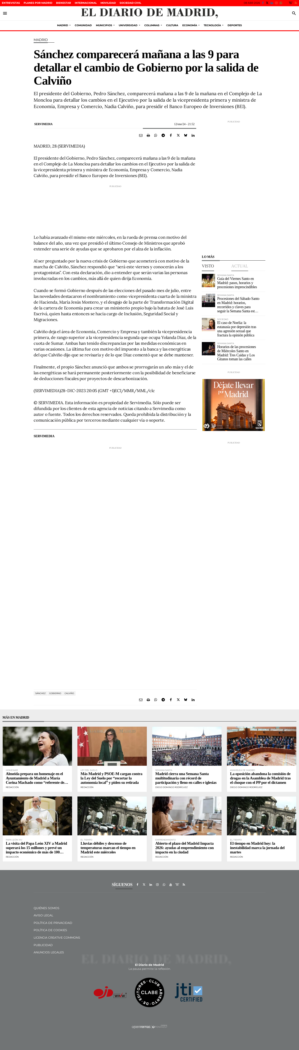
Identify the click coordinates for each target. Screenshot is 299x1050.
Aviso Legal (43, 915)
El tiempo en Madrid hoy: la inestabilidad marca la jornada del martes (257, 847)
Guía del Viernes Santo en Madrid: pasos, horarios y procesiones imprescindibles (237, 283)
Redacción (12, 787)
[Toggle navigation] (5, 13)
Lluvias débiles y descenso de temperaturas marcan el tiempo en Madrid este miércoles (108, 847)
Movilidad (108, 2)
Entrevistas (11, 2)
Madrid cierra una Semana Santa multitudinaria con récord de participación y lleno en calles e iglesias (186, 778)
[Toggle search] (294, 13)
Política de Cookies (50, 930)
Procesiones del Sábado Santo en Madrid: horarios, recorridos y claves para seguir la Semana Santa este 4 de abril (238, 307)
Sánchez (40, 693)
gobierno (55, 693)
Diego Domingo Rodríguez (171, 787)
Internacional (86, 2)
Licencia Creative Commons (57, 937)
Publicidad (43, 945)
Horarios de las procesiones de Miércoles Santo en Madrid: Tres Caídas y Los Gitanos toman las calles (236, 353)
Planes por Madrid (38, 2)
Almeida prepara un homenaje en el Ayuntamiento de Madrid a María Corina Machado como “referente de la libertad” (37, 780)
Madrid (41, 40)
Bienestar (63, 2)
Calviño (69, 693)
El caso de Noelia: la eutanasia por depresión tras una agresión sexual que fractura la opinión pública (236, 329)
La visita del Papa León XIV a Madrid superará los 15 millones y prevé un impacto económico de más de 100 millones (36, 850)
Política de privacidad (53, 923)
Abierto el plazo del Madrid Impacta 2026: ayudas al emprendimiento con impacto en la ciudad (184, 847)
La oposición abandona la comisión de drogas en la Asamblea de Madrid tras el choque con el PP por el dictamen (260, 778)
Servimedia (43, 124)
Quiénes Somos (46, 908)
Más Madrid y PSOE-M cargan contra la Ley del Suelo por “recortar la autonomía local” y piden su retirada (111, 778)
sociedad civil (130, 2)
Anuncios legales (49, 952)
